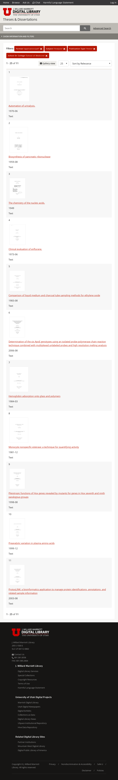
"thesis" (82, 48)
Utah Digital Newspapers (29, 706)
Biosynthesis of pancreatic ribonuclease (29, 156)
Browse (16, 2)
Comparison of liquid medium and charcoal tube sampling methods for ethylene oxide (54, 295)
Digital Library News (27, 719)
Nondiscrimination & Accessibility (76, 764)
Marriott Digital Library (28, 702)
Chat (36, 2)
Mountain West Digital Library (31, 746)
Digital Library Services (28, 671)
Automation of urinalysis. (22, 105)
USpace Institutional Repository (32, 723)
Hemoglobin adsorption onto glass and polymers (34, 396)
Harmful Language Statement (58, 2)
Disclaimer (86, 770)
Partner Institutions (27, 742)
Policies (100, 770)
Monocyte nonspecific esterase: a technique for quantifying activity (44, 446)
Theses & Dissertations (20, 19)
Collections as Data (26, 714)
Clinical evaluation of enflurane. (25, 249)
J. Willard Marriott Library (23, 642)
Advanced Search (102, 28)
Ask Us (26, 2)
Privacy (52, 764)
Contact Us (18, 654)
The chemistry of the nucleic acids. (27, 202)
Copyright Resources (27, 679)
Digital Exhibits (24, 710)
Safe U (100, 764)
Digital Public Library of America (32, 750)
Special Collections (26, 675)
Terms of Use (24, 683)
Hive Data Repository (27, 727)
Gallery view (48, 63)
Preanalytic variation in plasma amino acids (32, 543)
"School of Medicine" (27, 55)
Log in (113, 2)
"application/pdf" (29, 48)
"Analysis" (55, 48)
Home (6, 2)
